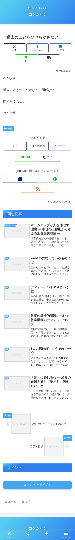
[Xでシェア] (15, 47)
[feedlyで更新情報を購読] (55, 179)
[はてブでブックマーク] (60, 47)
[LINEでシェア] (26, 58)
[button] (49, 58)
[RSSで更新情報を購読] (38, 189)
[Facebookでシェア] (37, 47)
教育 (8, 128)
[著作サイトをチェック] (20, 179)
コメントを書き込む (37, 484)
